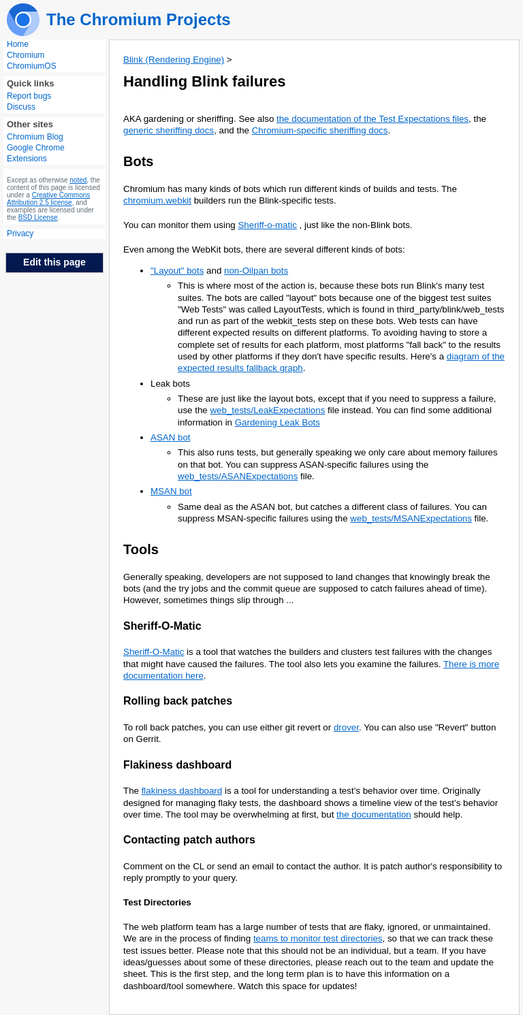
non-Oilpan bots (256, 270)
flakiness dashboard (182, 791)
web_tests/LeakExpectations (267, 410)
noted (77, 180)
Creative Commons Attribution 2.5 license (48, 198)
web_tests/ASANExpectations (238, 476)
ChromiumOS (32, 66)
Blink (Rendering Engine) (173, 59)
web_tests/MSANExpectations (411, 518)
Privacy (20, 233)
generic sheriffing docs (168, 130)
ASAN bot (170, 437)
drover (346, 727)
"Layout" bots (177, 270)
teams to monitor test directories (318, 938)
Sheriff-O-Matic (162, 626)
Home (18, 44)
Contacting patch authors (189, 839)
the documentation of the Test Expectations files (372, 119)
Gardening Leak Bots (277, 422)
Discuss (21, 107)
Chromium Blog (35, 137)
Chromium (25, 55)
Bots (138, 161)
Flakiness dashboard (177, 765)
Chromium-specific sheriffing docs (320, 130)
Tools (141, 549)
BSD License (38, 217)
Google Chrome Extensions (36, 153)
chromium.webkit (157, 200)
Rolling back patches (177, 701)
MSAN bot (171, 491)
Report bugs (29, 96)
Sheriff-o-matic (267, 225)
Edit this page (54, 262)
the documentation (373, 814)
